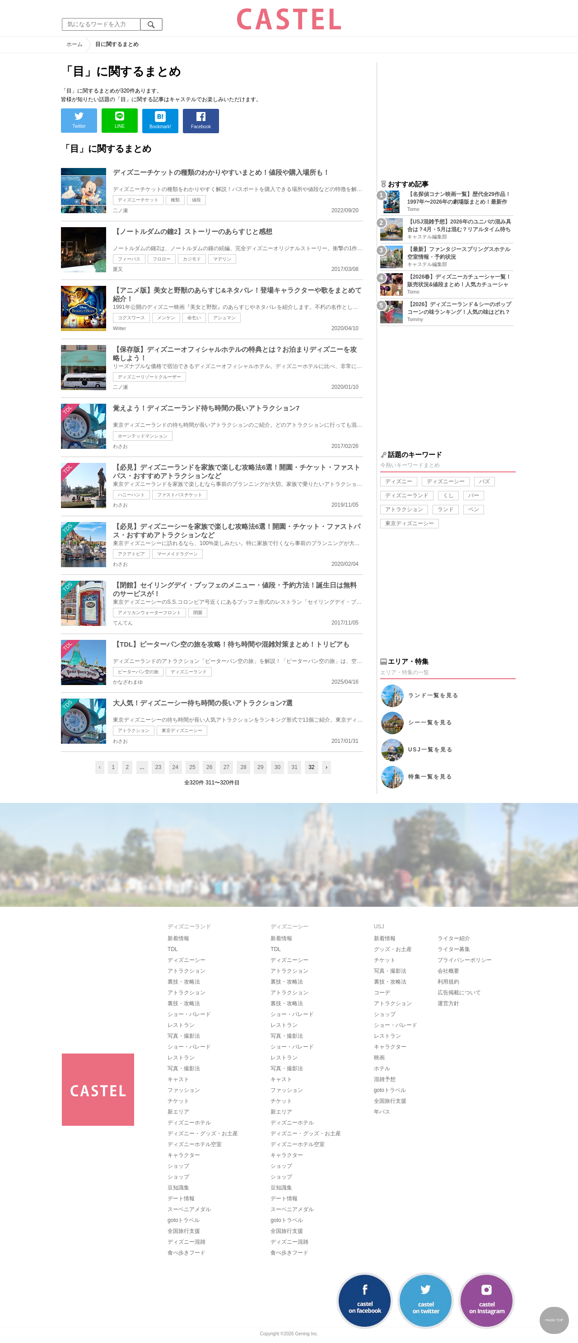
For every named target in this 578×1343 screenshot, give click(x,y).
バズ (484, 481)
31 (294, 767)
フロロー (162, 258)
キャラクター (184, 1155)
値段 (196, 199)
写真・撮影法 (184, 1036)
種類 (175, 199)
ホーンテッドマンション (143, 436)
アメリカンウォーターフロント (149, 612)
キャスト (178, 1079)
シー (430, 722)
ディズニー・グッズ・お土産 (203, 1133)
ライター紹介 (454, 938)
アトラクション (133, 730)
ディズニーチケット (138, 199)
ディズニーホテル (189, 1122)
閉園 (197, 612)
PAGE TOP (554, 1320)
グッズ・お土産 (393, 949)
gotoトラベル (184, 1220)
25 (192, 767)
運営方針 (448, 1003)
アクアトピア (131, 553)
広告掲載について (459, 992)
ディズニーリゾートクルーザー (149, 376)
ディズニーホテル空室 (195, 1144)
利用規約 (448, 982)
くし (448, 495)
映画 (379, 1057)
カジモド (192, 258)
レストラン (181, 1025)
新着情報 (178, 938)
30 (277, 767)
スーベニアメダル (189, 1209)
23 (158, 767)
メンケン (166, 317)
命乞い (194, 317)
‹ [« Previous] (100, 767)
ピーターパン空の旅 (138, 671)
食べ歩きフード (186, 1253)
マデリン (222, 258)
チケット (178, 1101)
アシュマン (224, 317)
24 (175, 767)
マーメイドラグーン (177, 553)
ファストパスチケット (179, 494)
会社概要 (448, 971)
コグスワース (131, 317)
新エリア (178, 1112)
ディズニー (398, 481)
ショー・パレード (189, 1014)
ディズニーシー (446, 481)
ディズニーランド (189, 671)
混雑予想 (385, 1079)
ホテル (382, 1068)
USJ (430, 749)
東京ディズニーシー (182, 730)
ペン (473, 509)
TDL (173, 949)
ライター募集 (454, 949)
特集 (430, 777)
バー (473, 495)
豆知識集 (178, 1187)
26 (209, 767)
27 (226, 767)
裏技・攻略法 (184, 982)
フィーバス (129, 258)
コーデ (382, 992)
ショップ (178, 1166)
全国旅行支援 (184, 1231)
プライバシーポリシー (465, 960)
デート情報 (181, 1198)
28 (243, 767)
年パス (382, 1112)
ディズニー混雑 (186, 1242)
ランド (446, 509)
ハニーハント (131, 494)
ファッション (184, 1090)
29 (260, 767)
